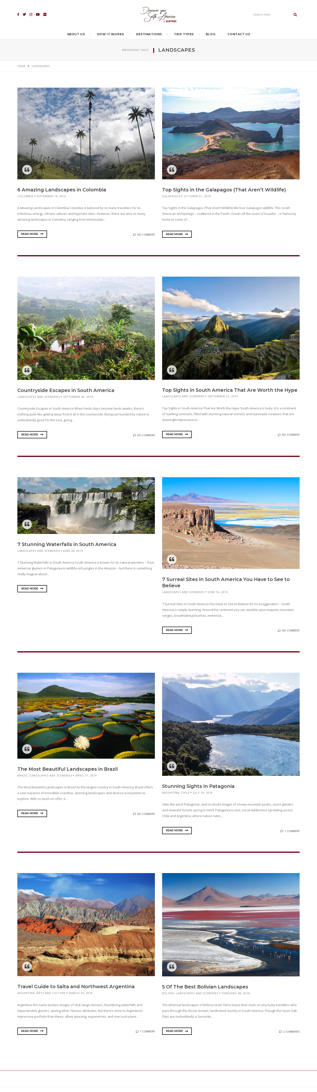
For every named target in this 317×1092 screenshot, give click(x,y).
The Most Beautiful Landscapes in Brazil (69, 774)
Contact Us (238, 34)
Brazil (22, 780)
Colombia (25, 196)
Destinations (149, 34)
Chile (185, 797)
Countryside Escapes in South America (67, 390)
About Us (76, 34)
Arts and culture (51, 998)
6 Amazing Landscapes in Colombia (62, 190)
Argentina (170, 797)
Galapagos (171, 196)
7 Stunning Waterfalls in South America (68, 550)
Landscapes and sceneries (38, 396)
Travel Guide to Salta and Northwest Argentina (78, 991)
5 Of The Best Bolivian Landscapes (206, 992)
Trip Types (184, 34)
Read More (32, 234)
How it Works (110, 34)
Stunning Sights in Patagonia (199, 791)
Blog (210, 34)
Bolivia (168, 998)
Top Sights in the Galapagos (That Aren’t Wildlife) (226, 190)
